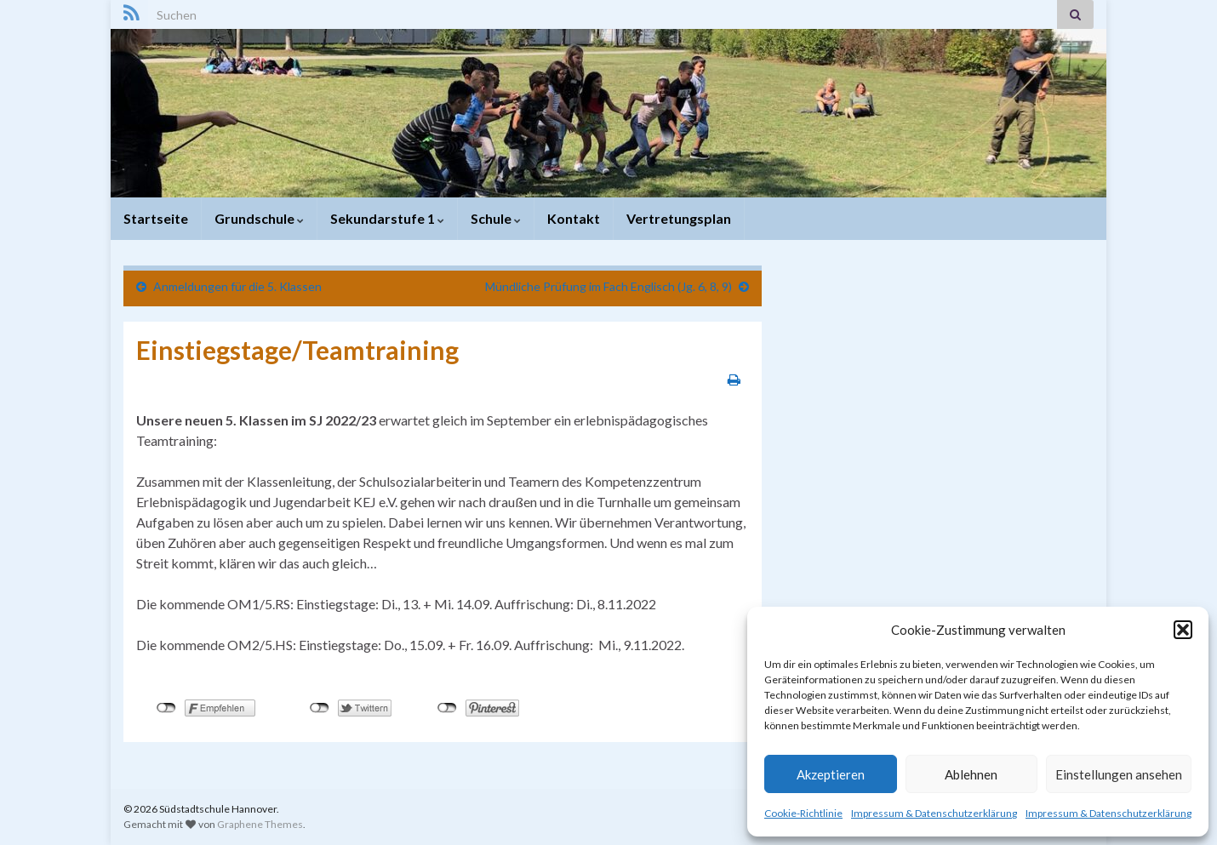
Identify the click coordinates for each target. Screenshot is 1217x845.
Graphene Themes (260, 824)
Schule (496, 218)
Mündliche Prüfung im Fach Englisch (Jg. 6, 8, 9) (608, 286)
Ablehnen (971, 774)
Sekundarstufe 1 (387, 218)
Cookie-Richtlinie (803, 813)
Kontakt (573, 218)
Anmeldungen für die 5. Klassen (237, 286)
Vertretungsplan (678, 218)
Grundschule (259, 218)
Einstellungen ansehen (1118, 774)
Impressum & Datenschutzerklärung (934, 813)
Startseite (155, 218)
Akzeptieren (831, 774)
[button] (1182, 629)
